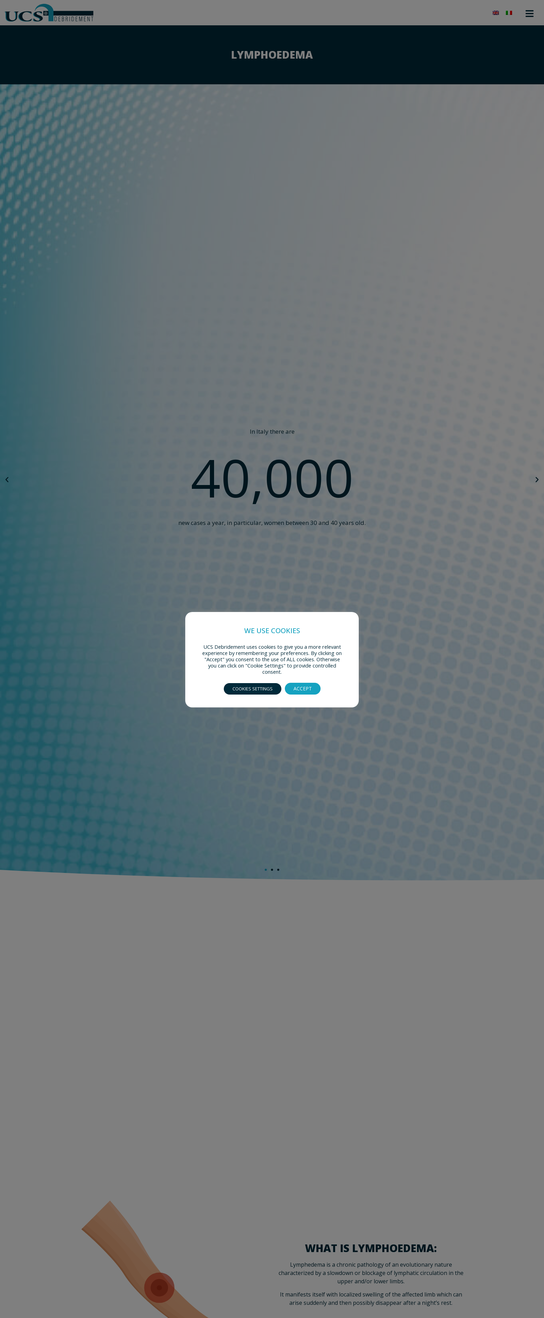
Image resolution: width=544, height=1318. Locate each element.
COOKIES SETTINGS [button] (252, 689)
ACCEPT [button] (303, 688)
